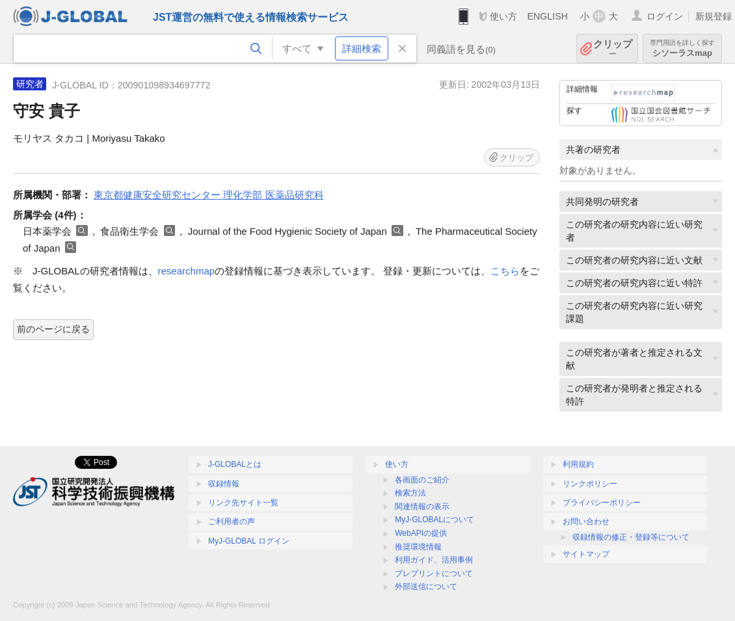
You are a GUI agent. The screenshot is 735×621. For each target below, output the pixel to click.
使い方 (503, 16)
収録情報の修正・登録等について (630, 537)
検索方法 (410, 492)
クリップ (612, 48)
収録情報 (223, 483)
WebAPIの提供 (421, 533)
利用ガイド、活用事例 (434, 559)
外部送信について (426, 586)
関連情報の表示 (422, 506)
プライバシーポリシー (602, 502)
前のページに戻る (53, 329)
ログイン (665, 16)
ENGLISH (547, 16)
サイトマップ (586, 554)
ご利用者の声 (231, 521)
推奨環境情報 (418, 546)
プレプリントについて (434, 573)
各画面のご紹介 (422, 479)
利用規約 (578, 464)
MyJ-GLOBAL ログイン (248, 541)
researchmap (186, 270)
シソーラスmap (682, 48)
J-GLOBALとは (234, 464)
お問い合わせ (586, 521)
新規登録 (713, 16)
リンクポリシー (590, 483)
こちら (505, 270)
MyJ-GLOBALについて (434, 519)
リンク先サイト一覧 (243, 502)
